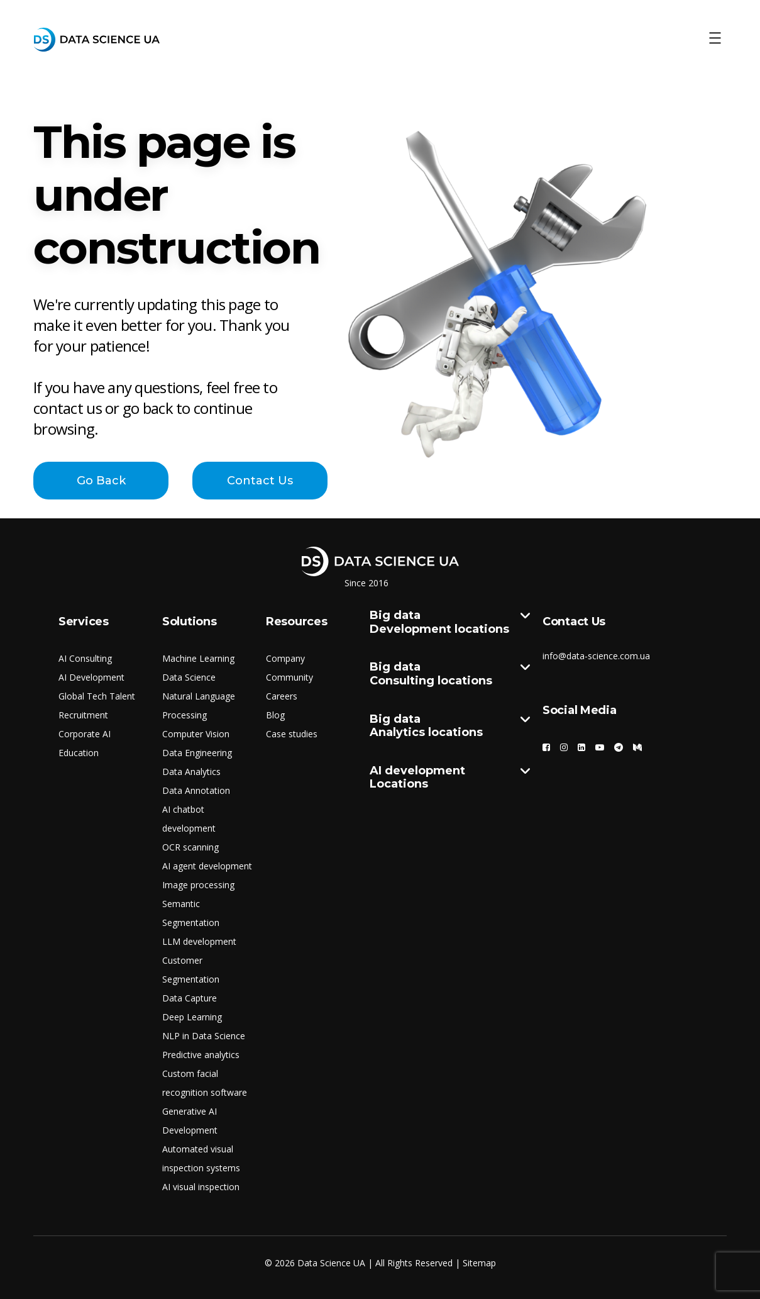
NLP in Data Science (203, 1036)
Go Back (101, 481)
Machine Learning (198, 658)
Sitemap (479, 1263)
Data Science (189, 677)
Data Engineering (197, 753)
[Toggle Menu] (714, 38)
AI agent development (207, 866)
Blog (275, 715)
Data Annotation (196, 790)
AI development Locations (450, 777)
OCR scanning (190, 847)
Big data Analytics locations (450, 726)
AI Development (91, 677)
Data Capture (189, 998)
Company (285, 658)
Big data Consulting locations (450, 674)
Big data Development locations (450, 622)
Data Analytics (191, 772)
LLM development (199, 941)
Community (289, 677)
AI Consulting (85, 658)
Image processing (198, 885)
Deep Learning (192, 1017)
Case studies (291, 734)
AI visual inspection (201, 1187)
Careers (281, 696)
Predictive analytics (201, 1055)
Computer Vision (195, 734)
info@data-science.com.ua (596, 656)
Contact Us (260, 481)
